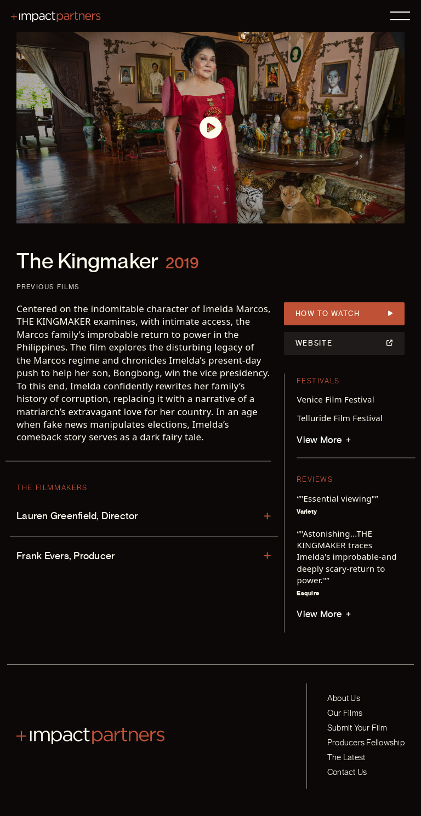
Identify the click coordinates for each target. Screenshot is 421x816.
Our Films (344, 713)
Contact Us (347, 772)
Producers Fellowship (366, 743)
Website (344, 343)
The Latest (346, 757)
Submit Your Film (357, 728)
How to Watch (344, 313)
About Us (343, 698)
